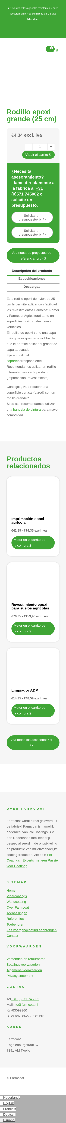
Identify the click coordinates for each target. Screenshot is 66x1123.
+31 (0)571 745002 (25, 999)
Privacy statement (20, 976)
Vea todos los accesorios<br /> (31, 742)
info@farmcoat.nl (25, 1004)
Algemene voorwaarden (24, 970)
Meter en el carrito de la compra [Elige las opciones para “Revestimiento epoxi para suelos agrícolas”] (29, 628)
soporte (12, 361)
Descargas (31, 286)
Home (11, 890)
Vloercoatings (17, 896)
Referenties (15, 918)
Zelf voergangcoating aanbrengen (32, 930)
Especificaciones (31, 278)
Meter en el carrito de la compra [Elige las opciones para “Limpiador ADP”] (29, 710)
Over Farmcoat (18, 907)
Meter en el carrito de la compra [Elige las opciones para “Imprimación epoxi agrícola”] (29, 542)
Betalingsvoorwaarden (23, 964)
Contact (12, 935)
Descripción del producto (32, 271)
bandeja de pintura (27, 409)
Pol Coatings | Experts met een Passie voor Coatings (32, 860)
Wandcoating (16, 902)
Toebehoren (15, 924)
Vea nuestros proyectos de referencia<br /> (31, 255)
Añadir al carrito (36, 154)
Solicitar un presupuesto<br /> (32, 217)
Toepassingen (17, 913)
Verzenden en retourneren (26, 959)
